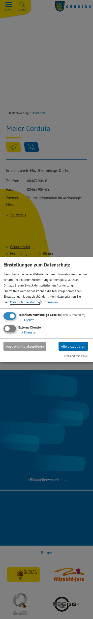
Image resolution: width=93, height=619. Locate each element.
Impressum (50, 302)
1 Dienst (26, 320)
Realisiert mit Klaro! (76, 356)
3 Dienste (26, 332)
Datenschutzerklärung (25, 302)
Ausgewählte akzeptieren (25, 346)
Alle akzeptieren (73, 346)
